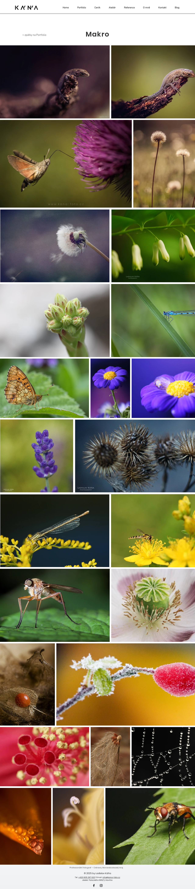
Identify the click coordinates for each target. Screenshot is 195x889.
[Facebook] (94, 885)
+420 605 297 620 (86, 877)
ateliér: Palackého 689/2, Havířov (97, 880)
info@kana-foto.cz (111, 877)
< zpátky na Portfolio (34, 35)
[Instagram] (101, 885)
